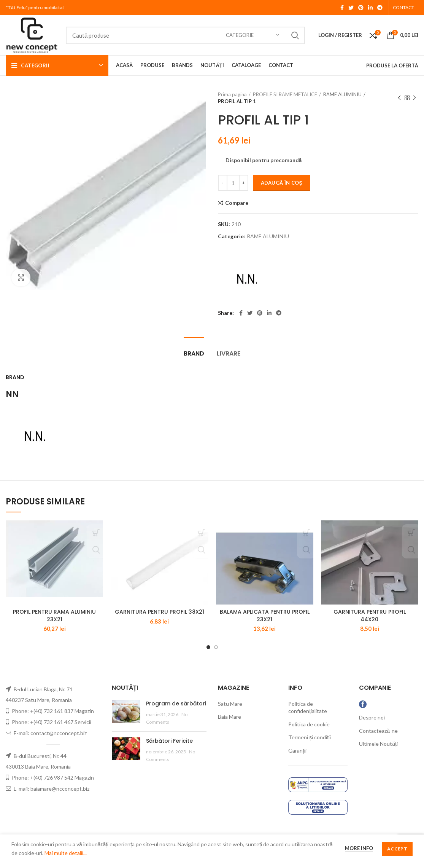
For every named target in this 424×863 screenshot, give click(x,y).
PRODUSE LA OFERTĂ (392, 65)
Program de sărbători (176, 713)
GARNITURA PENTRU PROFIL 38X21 (159, 622)
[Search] (185, 35)
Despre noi (372, 727)
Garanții (297, 761)
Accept (397, 849)
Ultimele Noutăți (378, 754)
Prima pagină (232, 94)
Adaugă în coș (282, 183)
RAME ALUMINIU (342, 94)
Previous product (399, 98)
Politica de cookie (309, 734)
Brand (194, 353)
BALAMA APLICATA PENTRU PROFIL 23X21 (265, 625)
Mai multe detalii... (65, 853)
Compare (236, 203)
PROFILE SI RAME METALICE (285, 94)
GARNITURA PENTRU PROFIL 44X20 (369, 625)
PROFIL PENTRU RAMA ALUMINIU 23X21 (54, 625)
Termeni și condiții (309, 747)
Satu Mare (230, 713)
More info (359, 848)
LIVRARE (228, 353)
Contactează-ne (378, 740)
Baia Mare (229, 727)
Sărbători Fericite (169, 751)
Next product (414, 98)
